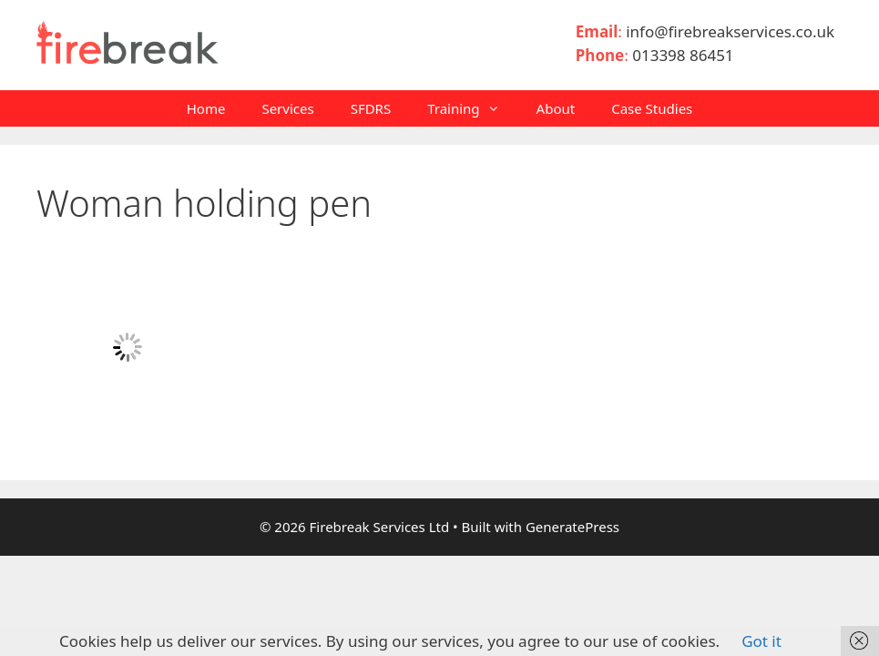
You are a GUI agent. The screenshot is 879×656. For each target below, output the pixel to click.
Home (206, 108)
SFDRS (371, 108)
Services (287, 108)
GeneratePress (572, 527)
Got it (761, 640)
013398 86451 (682, 55)
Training (472, 108)
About (556, 108)
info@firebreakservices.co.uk (734, 31)
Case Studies (651, 108)
